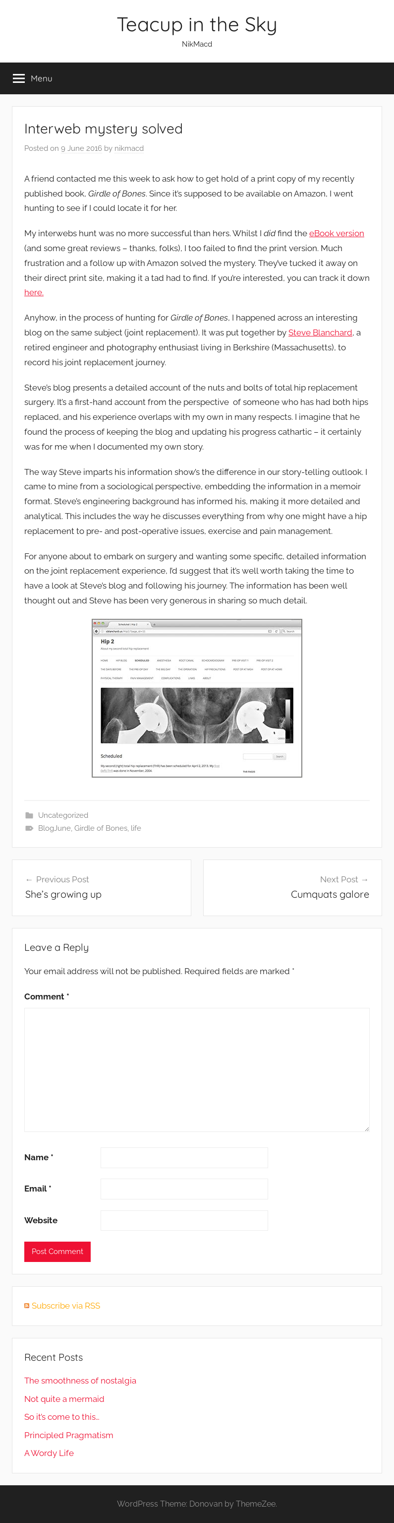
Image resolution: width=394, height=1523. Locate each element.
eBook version (336, 233)
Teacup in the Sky (197, 23)
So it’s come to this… (62, 1417)
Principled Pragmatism (68, 1435)
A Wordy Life (49, 1453)
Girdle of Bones (100, 828)
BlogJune (54, 828)
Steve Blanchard (320, 332)
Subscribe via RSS (66, 1306)
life (136, 828)
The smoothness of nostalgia (80, 1381)
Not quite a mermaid (64, 1399)
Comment (46, 996)
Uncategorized (63, 815)
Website (40, 1220)
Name (39, 1157)
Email (38, 1188)
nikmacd (129, 148)
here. (34, 292)
